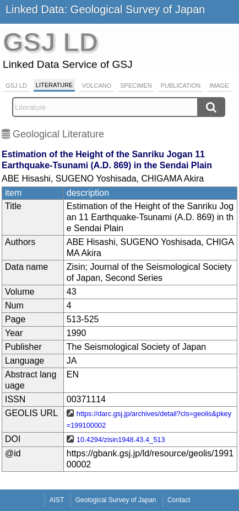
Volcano (96, 85)
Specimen (135, 85)
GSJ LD (16, 85)
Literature (54, 85)
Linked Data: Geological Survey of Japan (105, 9)
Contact (178, 500)
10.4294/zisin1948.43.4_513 (121, 439)
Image (219, 85)
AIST (57, 500)
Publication (181, 85)
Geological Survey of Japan (115, 500)
